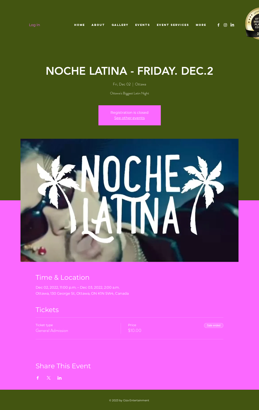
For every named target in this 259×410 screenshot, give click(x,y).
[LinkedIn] (232, 25)
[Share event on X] (49, 378)
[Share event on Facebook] (38, 378)
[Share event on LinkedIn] (59, 378)
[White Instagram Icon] (225, 25)
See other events (129, 118)
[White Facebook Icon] (218, 25)
